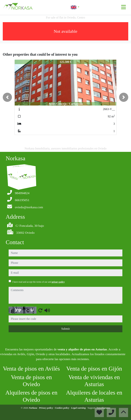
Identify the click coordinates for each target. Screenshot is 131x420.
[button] (7, 97)
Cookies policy (62, 407)
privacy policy (58, 282)
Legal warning (78, 407)
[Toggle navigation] (123, 7)
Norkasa (33, 407)
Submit (65, 328)
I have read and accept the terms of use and (38, 282)
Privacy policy (46, 407)
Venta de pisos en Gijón (94, 368)
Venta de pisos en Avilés (31, 368)
